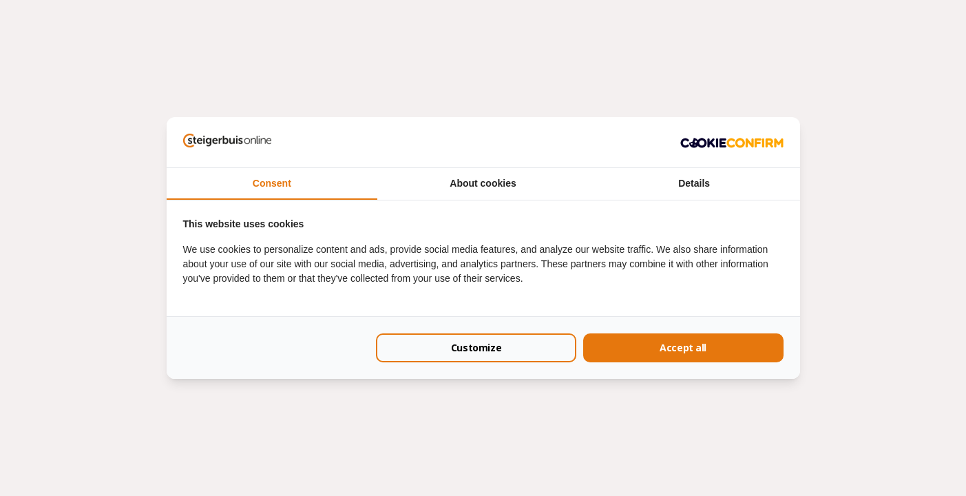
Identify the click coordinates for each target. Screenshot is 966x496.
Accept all (683, 347)
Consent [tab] (272, 183)
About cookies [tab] (483, 183)
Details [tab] (694, 183)
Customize (476, 347)
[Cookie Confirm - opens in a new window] (732, 142)
